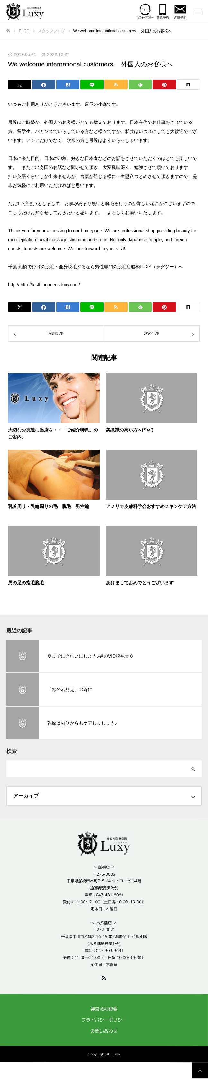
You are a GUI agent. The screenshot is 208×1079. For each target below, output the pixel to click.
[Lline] (92, 84)
